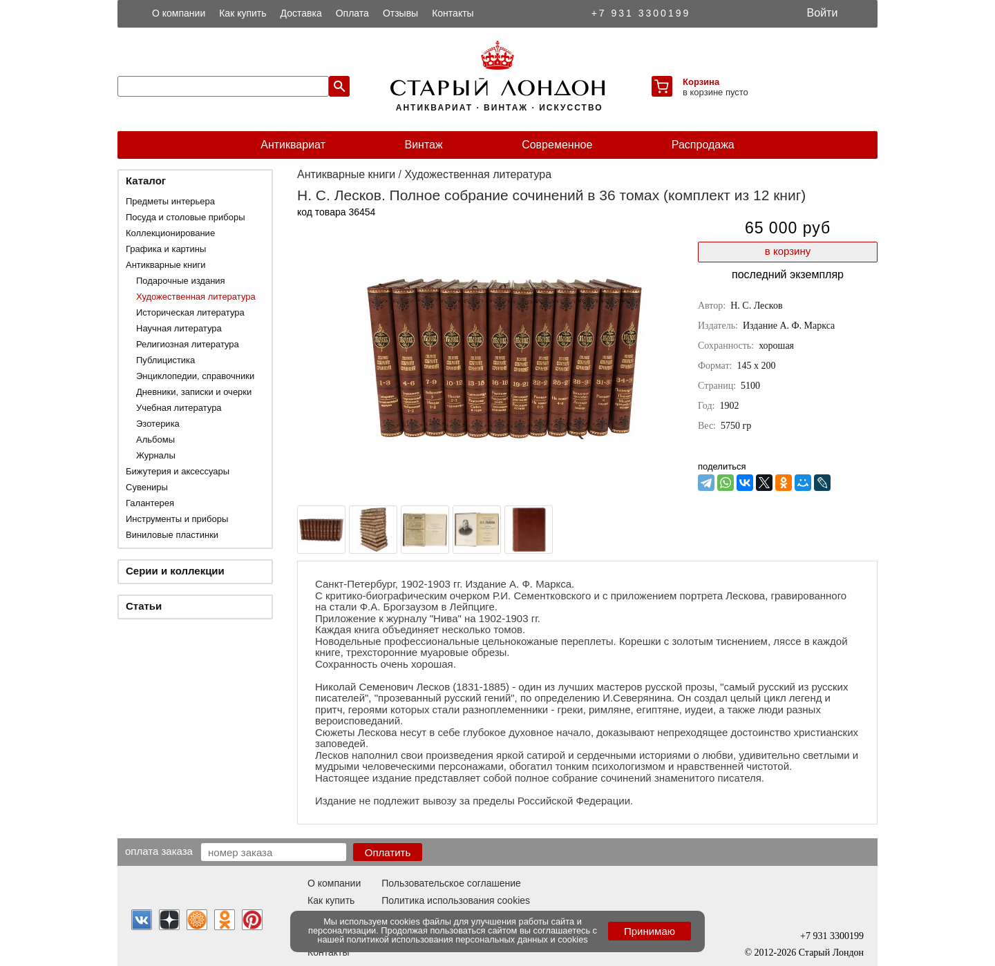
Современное (557, 145)
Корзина (701, 82)
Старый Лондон (831, 952)
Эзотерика (158, 423)
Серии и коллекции (175, 571)
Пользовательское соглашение (451, 883)
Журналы (156, 455)
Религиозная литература (187, 344)
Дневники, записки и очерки (194, 392)
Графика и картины (166, 249)
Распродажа (703, 145)
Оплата (352, 13)
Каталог (146, 180)
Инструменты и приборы (177, 519)
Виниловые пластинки (172, 535)
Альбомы (155, 439)
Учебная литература (179, 408)
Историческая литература (190, 312)
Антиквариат (292, 145)
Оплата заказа (159, 850)
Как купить (242, 13)
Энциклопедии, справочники (195, 376)
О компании (178, 13)
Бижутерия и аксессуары (177, 471)
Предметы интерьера (170, 201)
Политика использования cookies (455, 900)
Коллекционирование (170, 233)
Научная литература (179, 328)
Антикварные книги (165, 265)
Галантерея (150, 503)
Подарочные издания (180, 281)
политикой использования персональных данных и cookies (467, 939)
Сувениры (147, 487)
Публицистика (165, 360)
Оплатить (388, 852)
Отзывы (400, 13)
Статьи (144, 606)
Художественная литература (196, 296)
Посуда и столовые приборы (185, 217)
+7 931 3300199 (641, 13)
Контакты (452, 13)
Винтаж (423, 145)
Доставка (301, 13)
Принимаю (649, 931)
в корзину (788, 251)
